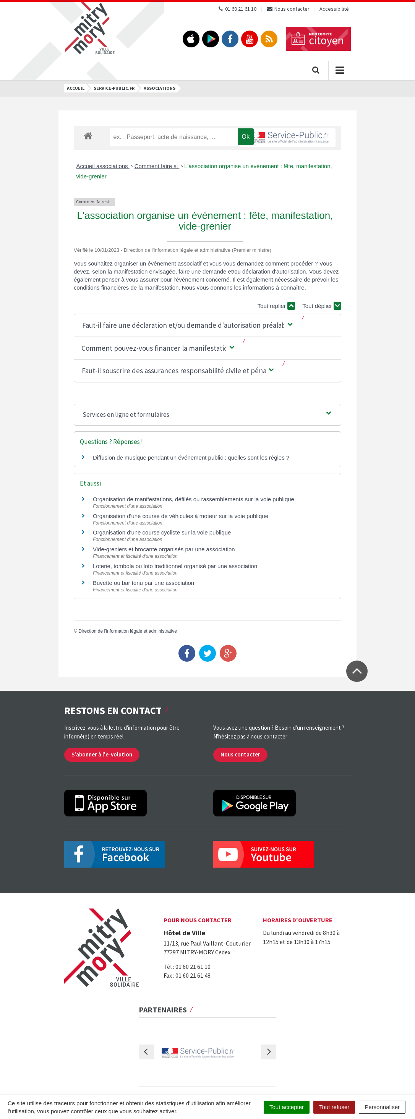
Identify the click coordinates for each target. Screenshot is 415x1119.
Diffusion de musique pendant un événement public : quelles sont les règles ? (191, 457)
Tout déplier (321, 306)
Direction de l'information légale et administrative (127, 631)
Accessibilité (334, 8)
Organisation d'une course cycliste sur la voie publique (162, 532)
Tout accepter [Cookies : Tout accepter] (286, 1107)
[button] (188, 325)
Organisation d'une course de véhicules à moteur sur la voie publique (180, 516)
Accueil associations (103, 166)
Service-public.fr (114, 88)
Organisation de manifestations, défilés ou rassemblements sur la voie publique (193, 499)
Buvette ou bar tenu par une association (143, 583)
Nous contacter (288, 8)
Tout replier (276, 306)
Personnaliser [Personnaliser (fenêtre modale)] (382, 1107)
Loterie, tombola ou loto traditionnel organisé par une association (175, 566)
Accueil (75, 88)
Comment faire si (157, 166)
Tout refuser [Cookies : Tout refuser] (334, 1107)
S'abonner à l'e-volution (101, 754)
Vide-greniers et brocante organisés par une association (164, 549)
